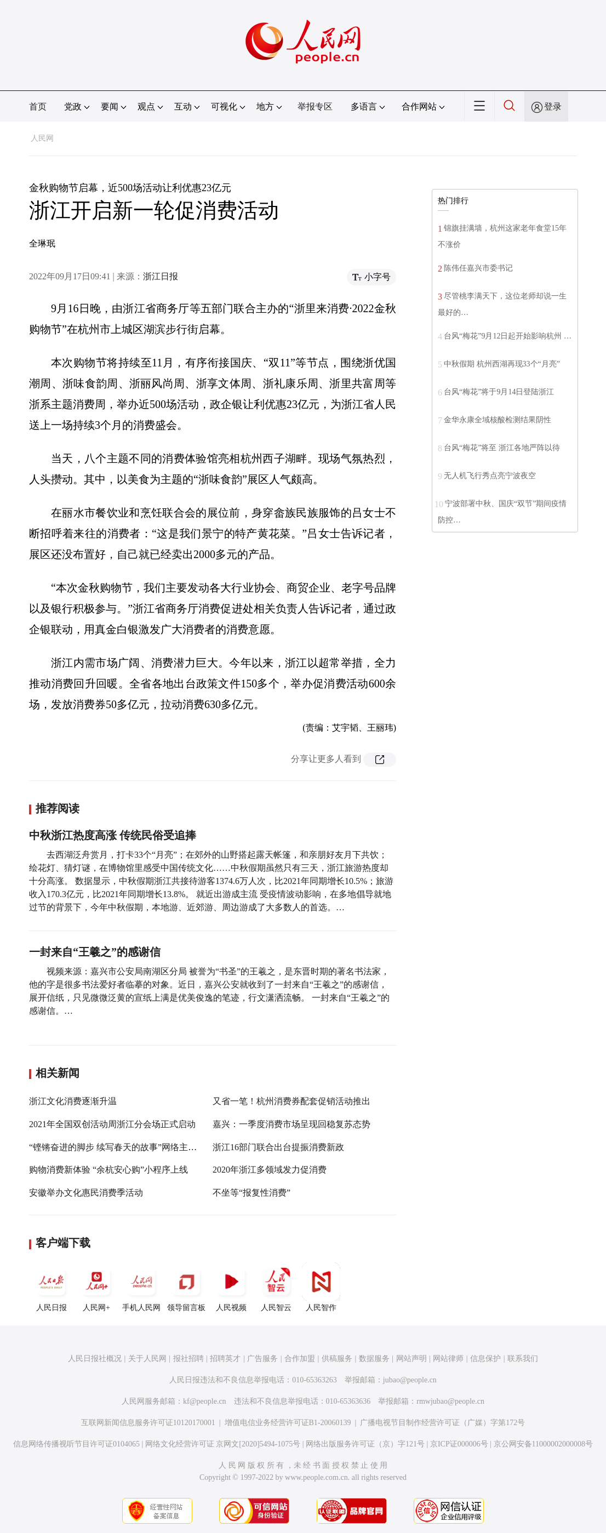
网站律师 (448, 1358)
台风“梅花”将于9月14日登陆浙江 (499, 392)
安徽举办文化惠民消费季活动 (86, 1192)
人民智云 (276, 1287)
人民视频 (231, 1287)
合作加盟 (299, 1358)
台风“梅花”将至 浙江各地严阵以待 (502, 448)
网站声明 (411, 1358)
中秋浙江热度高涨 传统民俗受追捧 (112, 835)
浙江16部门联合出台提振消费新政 (278, 1147)
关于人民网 (147, 1358)
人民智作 (321, 1287)
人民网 (42, 138)
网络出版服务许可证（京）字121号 (365, 1444)
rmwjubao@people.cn (450, 1401)
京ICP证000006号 (459, 1444)
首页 (38, 106)
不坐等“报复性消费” (251, 1192)
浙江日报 (160, 276)
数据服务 (374, 1358)
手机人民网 (141, 1287)
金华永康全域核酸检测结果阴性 (497, 420)
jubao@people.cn (410, 1380)
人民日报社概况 (95, 1358)
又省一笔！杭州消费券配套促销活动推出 (291, 1101)
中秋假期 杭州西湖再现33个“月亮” (502, 364)
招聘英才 (225, 1358)
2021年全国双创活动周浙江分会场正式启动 (112, 1124)
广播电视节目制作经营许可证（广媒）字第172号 (442, 1423)
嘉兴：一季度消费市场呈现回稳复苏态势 (291, 1124)
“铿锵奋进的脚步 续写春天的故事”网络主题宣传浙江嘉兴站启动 (152, 1147)
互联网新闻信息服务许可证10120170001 (148, 1423)
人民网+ (96, 1287)
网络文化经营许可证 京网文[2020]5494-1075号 (223, 1444)
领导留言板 (186, 1287)
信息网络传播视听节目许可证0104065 (76, 1444)
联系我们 (522, 1358)
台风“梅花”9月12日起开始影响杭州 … (507, 336)
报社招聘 (188, 1358)
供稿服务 (337, 1358)
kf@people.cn (204, 1401)
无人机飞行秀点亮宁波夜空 (490, 476)
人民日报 (51, 1287)
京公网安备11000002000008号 (543, 1444)
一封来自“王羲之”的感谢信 (95, 952)
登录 (553, 106)
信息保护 (485, 1358)
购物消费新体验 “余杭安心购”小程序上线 (108, 1169)
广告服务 (262, 1358)
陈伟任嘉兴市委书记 (478, 268)
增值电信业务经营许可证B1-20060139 (288, 1423)
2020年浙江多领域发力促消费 (270, 1169)
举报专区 (315, 106)
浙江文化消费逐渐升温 (73, 1101)
